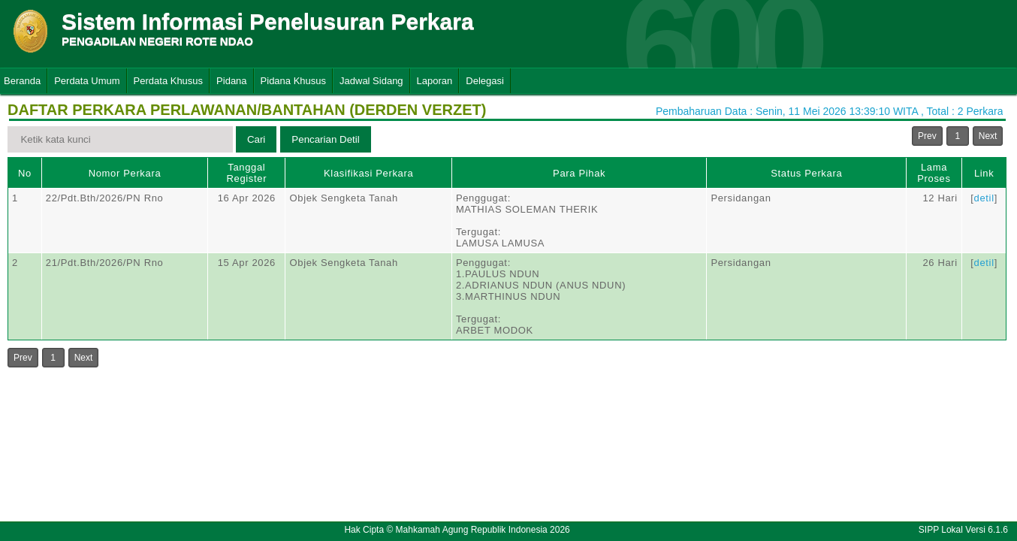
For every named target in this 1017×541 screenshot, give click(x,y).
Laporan (435, 80)
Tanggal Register (247, 173)
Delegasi (485, 80)
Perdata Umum (86, 80)
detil (984, 198)
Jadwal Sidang (371, 80)
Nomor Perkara (125, 173)
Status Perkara (806, 173)
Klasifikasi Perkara (368, 173)
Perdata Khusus (169, 80)
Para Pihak (579, 173)
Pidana (231, 80)
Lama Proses (933, 173)
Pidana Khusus (293, 80)
